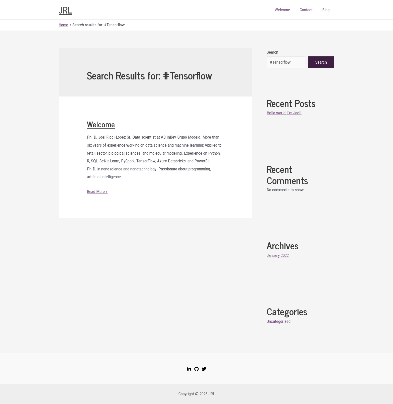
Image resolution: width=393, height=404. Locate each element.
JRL (65, 9)
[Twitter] (204, 369)
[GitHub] (196, 369)
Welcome (285, 9)
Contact (308, 9)
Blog (326, 9)
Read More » (97, 191)
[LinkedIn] (189, 369)
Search (272, 52)
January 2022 (278, 255)
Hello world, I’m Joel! (284, 112)
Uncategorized (278, 321)
